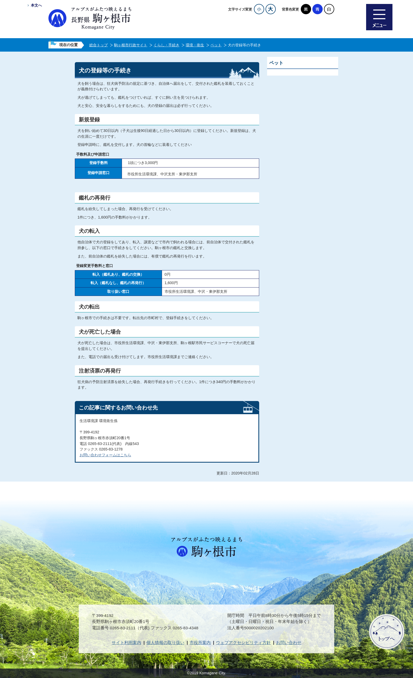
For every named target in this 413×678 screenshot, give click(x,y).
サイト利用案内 (126, 642)
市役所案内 (200, 642)
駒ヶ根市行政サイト (130, 45)
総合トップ (98, 45)
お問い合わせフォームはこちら (105, 455)
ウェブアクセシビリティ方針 (243, 642)
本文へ (36, 5)
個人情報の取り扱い (165, 642)
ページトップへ (386, 631)
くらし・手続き (166, 45)
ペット (216, 45)
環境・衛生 (195, 45)
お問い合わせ (288, 642)
